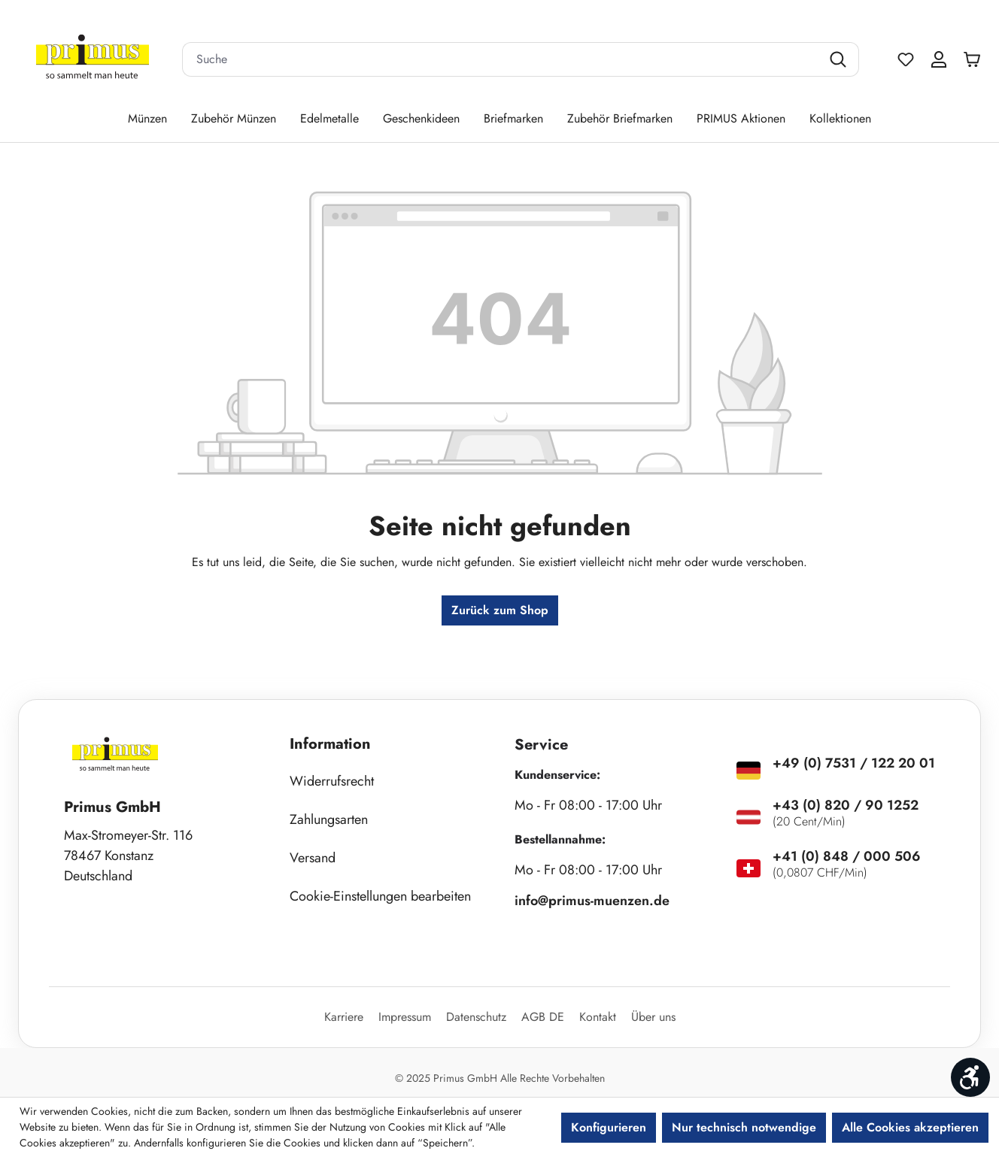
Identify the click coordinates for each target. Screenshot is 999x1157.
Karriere (343, 1016)
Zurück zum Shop (499, 610)
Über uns (653, 1016)
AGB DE (542, 1016)
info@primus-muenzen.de (592, 900)
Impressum (404, 1016)
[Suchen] (840, 59)
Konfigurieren (608, 1127)
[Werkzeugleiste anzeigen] (970, 1077)
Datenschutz (476, 1016)
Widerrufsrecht (332, 781)
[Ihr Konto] (938, 59)
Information (330, 744)
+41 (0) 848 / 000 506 (847, 856)
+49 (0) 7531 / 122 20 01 (854, 763)
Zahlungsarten (329, 819)
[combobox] (501, 59)
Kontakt (597, 1016)
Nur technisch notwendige (744, 1127)
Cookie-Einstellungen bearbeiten (380, 896)
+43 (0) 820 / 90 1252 (846, 805)
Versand (313, 858)
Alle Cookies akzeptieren (910, 1127)
